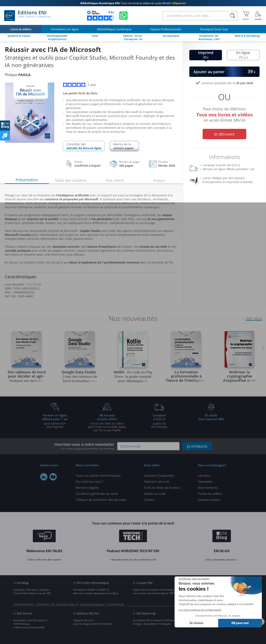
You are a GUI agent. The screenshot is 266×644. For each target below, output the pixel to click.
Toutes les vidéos (210, 493)
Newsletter (205, 481)
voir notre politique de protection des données (87, 448)
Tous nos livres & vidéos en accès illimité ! (133, 3)
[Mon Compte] (258, 15)
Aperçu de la (124, 146)
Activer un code (154, 493)
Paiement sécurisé (156, 481)
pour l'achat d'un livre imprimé (55, 421)
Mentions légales (87, 487)
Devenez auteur (209, 499)
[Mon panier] (246, 15)
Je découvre (224, 134)
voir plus (254, 318)
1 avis (79, 85)
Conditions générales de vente (97, 493)
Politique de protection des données (101, 499)
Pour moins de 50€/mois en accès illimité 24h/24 (224, 115)
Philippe (18, 75)
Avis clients (115, 180)
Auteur (159, 180)
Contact (149, 499)
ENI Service (24, 613)
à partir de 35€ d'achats (159, 421)
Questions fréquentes (159, 475)
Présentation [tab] (27, 179)
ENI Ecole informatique (93, 583)
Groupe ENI (145, 583)
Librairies (204, 475)
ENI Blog (22, 583)
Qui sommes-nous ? (89, 481)
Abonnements (208, 487)
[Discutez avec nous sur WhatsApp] (123, 15)
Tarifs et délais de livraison (162, 487)
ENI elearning (146, 613)
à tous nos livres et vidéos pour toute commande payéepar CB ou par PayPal (107, 422)
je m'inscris (197, 446)
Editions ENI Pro (88, 613)
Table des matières (71, 180)
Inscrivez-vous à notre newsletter (84, 446)
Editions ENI (27, 15)
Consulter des (83, 146)
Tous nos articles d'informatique (98, 475)
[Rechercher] (232, 15)
